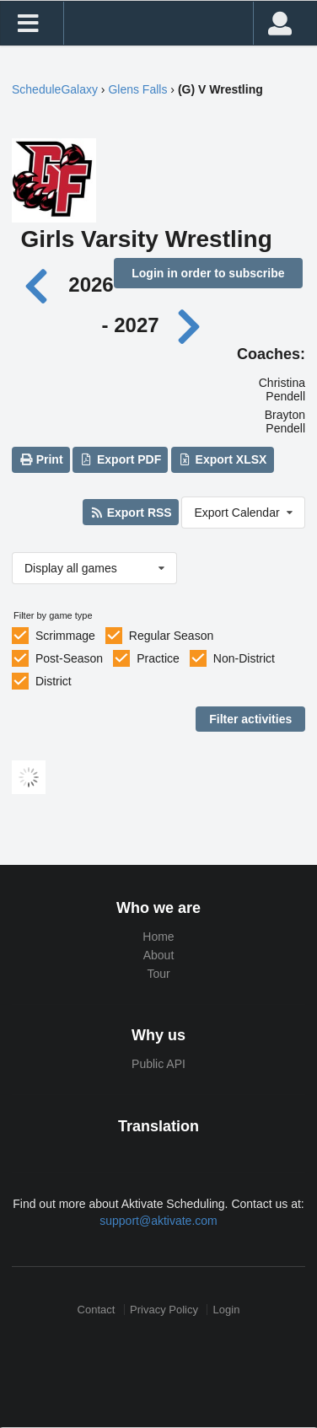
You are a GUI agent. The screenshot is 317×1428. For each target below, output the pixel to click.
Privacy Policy (164, 1309)
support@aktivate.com (158, 1220)
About (159, 955)
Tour (158, 973)
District (53, 681)
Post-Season (69, 658)
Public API (158, 1064)
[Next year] (189, 325)
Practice (158, 658)
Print (40, 459)
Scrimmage (65, 635)
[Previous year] (41, 284)
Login (226, 1309)
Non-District (244, 658)
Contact (97, 1309)
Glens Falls (137, 89)
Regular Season (171, 635)
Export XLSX (222, 459)
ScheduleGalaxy (55, 89)
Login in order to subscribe (208, 273)
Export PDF (121, 459)
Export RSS (130, 512)
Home (158, 936)
